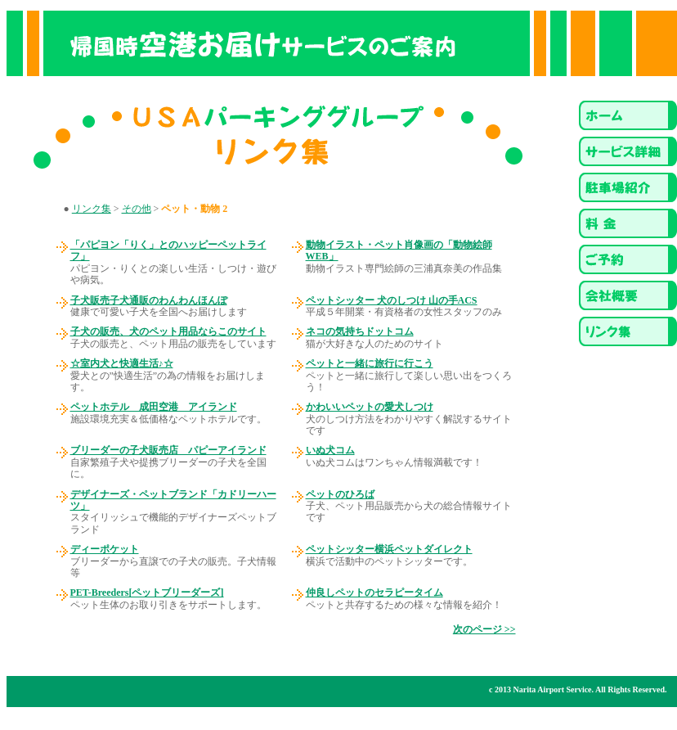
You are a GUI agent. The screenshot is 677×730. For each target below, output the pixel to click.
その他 (136, 208)
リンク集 (91, 208)
